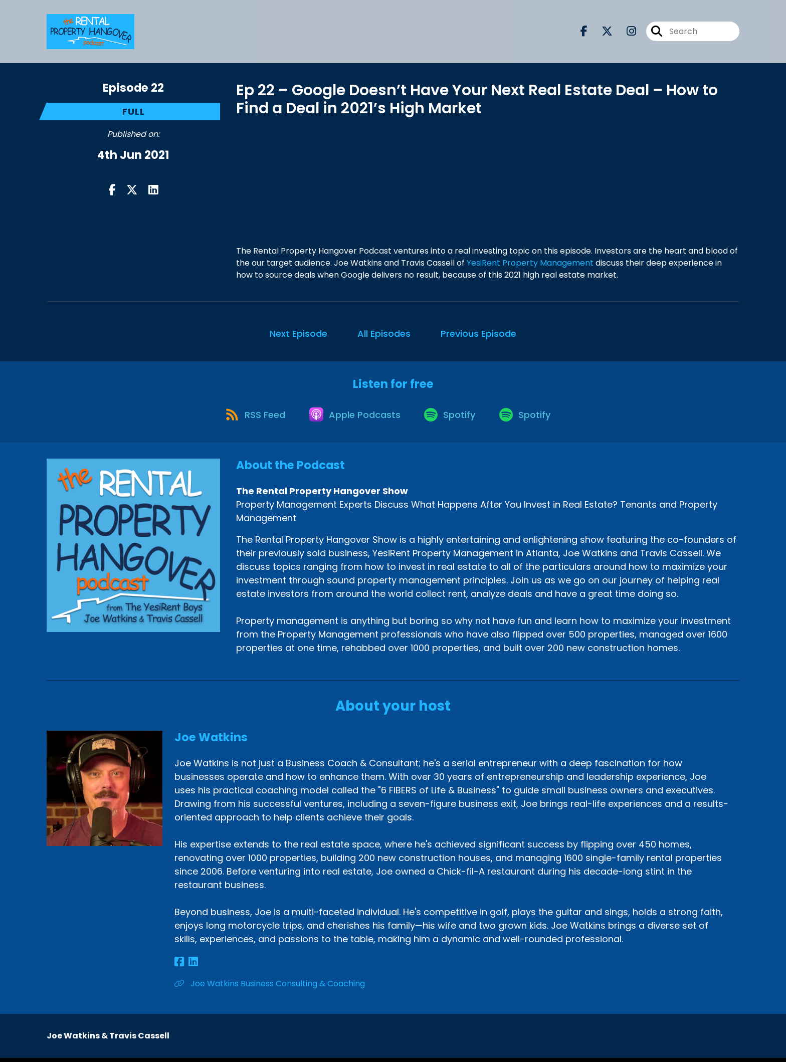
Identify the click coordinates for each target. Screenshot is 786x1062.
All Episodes (384, 333)
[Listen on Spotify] (452, 418)
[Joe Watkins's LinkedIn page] (190, 966)
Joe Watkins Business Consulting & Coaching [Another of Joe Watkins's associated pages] (269, 987)
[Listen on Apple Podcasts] (353, 418)
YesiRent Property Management (530, 263)
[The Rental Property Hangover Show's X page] (601, 33)
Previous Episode (478, 333)
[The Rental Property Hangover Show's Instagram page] (625, 33)
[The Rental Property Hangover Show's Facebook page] (583, 33)
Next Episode (298, 333)
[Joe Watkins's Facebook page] (179, 966)
